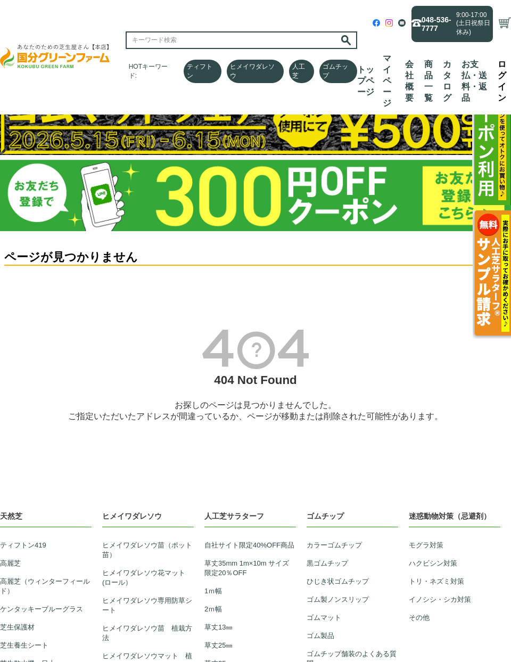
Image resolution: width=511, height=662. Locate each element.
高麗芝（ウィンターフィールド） (45, 586)
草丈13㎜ (218, 627)
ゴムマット (324, 618)
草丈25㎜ (218, 645)
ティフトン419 (23, 545)
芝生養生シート (24, 645)
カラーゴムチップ (334, 545)
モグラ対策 (426, 545)
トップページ (365, 80)
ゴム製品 (320, 636)
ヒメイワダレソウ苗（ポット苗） (147, 550)
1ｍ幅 (213, 591)
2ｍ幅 (213, 609)
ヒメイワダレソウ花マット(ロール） (143, 577)
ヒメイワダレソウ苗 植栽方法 (147, 633)
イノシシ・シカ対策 (440, 599)
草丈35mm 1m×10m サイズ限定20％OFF (246, 568)
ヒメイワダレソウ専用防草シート (147, 605)
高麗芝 (10, 563)
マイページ (387, 81)
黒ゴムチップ (327, 563)
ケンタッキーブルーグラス (41, 609)
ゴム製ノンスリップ (338, 599)
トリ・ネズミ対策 (436, 581)
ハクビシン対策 (433, 563)
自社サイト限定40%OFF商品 (249, 545)
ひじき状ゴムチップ (338, 581)
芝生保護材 (17, 627)
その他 (419, 618)
